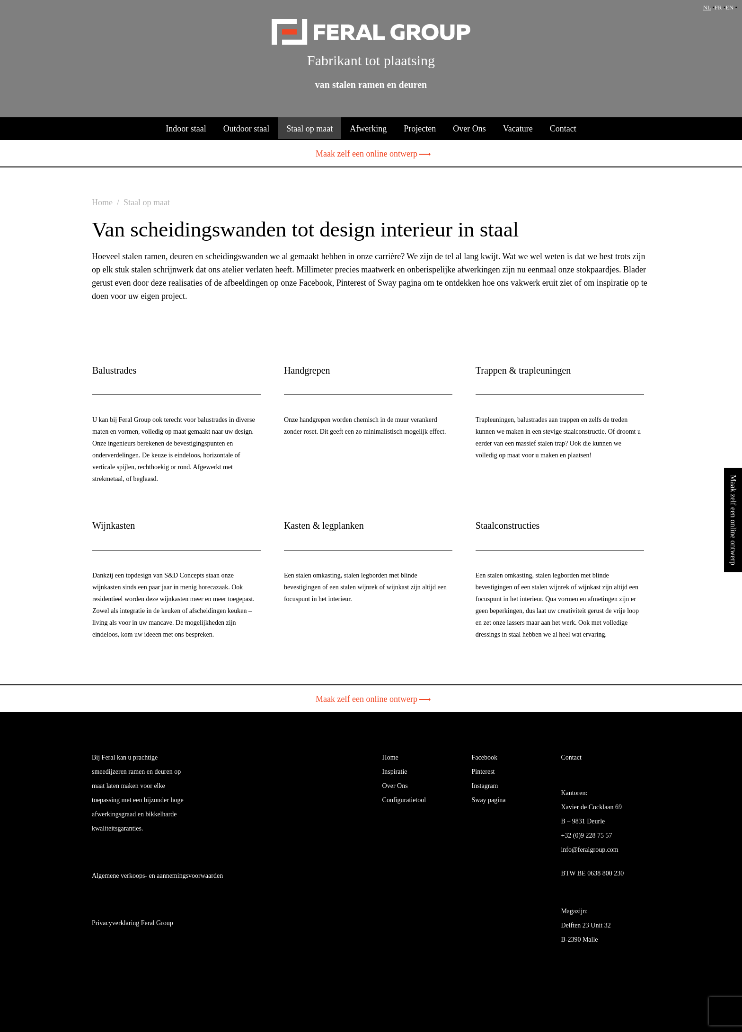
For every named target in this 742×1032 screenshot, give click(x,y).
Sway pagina (489, 800)
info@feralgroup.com (589, 849)
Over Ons (469, 128)
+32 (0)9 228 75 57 (586, 835)
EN (729, 7)
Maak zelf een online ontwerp (371, 153)
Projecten (420, 128)
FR (718, 7)
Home (390, 757)
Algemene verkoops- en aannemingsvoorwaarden (157, 875)
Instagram (485, 785)
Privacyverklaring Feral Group (132, 923)
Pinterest (483, 771)
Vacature (518, 128)
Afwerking (368, 128)
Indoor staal (186, 128)
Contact (563, 128)
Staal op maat (309, 128)
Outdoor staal (246, 128)
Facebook (484, 757)
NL (707, 7)
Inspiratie (394, 771)
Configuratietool (404, 800)
